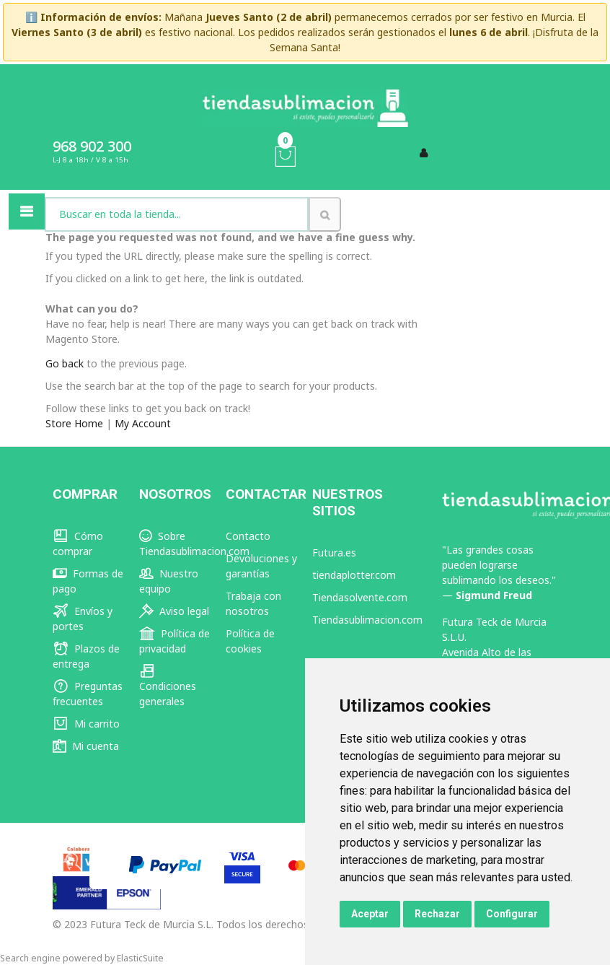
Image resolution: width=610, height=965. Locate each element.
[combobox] (176, 214)
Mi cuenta (86, 746)
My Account (143, 423)
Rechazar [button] (437, 914)
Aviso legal (174, 611)
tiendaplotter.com (354, 575)
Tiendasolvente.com (359, 597)
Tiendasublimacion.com (367, 619)
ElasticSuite (140, 958)
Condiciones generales (167, 686)
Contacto (248, 536)
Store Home (74, 423)
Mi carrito (86, 723)
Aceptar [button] (370, 914)
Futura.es (334, 552)
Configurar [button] (512, 914)
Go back (64, 363)
